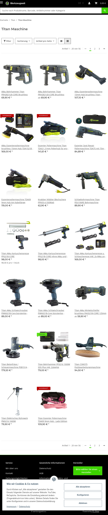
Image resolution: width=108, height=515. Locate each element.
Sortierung (22, 41)
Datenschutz (24, 506)
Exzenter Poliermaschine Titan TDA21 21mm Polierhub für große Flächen (54, 147)
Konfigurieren (83, 495)
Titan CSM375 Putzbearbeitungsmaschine (87, 366)
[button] (89, 3)
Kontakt (9, 473)
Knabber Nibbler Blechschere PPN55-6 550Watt (52, 201)
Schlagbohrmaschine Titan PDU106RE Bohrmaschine (87, 201)
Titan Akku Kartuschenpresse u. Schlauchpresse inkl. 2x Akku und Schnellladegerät (90, 255)
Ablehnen (82, 503)
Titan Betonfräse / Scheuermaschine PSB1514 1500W (14, 366)
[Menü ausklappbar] (1, 2)
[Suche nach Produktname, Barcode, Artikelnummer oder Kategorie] (105, 10)
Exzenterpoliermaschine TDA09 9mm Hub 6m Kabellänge (16, 201)
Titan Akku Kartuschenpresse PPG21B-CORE (15, 255)
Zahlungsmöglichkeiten (17, 478)
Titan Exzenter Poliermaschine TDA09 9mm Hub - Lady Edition (52, 420)
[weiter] (104, 48)
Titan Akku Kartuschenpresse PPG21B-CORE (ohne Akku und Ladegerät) (52, 255)
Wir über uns (12, 468)
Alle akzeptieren (83, 487)
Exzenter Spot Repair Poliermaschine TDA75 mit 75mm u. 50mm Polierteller (90, 147)
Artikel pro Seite (44, 41)
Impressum (12, 506)
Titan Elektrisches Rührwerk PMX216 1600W (14, 420)
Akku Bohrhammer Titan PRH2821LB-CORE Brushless (14, 93)
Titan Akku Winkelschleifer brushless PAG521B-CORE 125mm (90, 312)
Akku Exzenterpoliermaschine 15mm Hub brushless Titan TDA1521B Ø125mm (88, 93)
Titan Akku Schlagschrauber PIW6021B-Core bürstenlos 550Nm (14, 312)
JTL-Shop (95, 511)
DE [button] (79, 3)
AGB (41, 473)
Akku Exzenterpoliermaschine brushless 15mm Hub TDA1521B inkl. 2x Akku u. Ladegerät (16, 147)
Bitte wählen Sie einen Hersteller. (86, 471)
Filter (7, 41)
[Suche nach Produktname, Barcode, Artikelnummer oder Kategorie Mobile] (51, 10)
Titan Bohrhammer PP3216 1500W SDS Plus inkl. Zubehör (54, 366)
